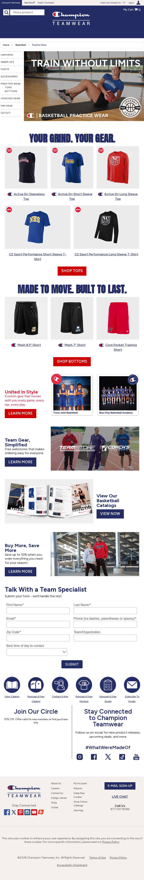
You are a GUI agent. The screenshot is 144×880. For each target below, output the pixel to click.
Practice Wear (39, 45)
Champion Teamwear (11, 2)
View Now (110, 514)
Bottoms (11, 91)
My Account (80, 783)
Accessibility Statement (72, 865)
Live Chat (120, 797)
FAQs (54, 802)
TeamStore (29, 2)
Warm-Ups (7, 62)
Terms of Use (97, 857)
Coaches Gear (10, 98)
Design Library (59, 798)
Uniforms (7, 54)
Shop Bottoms (72, 361)
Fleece (5, 69)
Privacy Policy (110, 842)
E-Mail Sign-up (120, 786)
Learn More (20, 413)
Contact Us (57, 793)
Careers (55, 788)
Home (6, 45)
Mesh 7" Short (72, 345)
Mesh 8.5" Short (26, 345)
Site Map (78, 810)
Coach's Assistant (46, 2)
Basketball (21, 45)
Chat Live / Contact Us (113, 2)
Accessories (9, 76)
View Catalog (12, 696)
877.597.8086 (119, 809)
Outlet (6, 112)
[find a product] (27, 12)
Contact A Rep (60, 696)
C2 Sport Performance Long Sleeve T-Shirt (106, 254)
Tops (8, 87)
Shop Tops (72, 271)
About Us (56, 783)
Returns (78, 788)
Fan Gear (7, 105)
